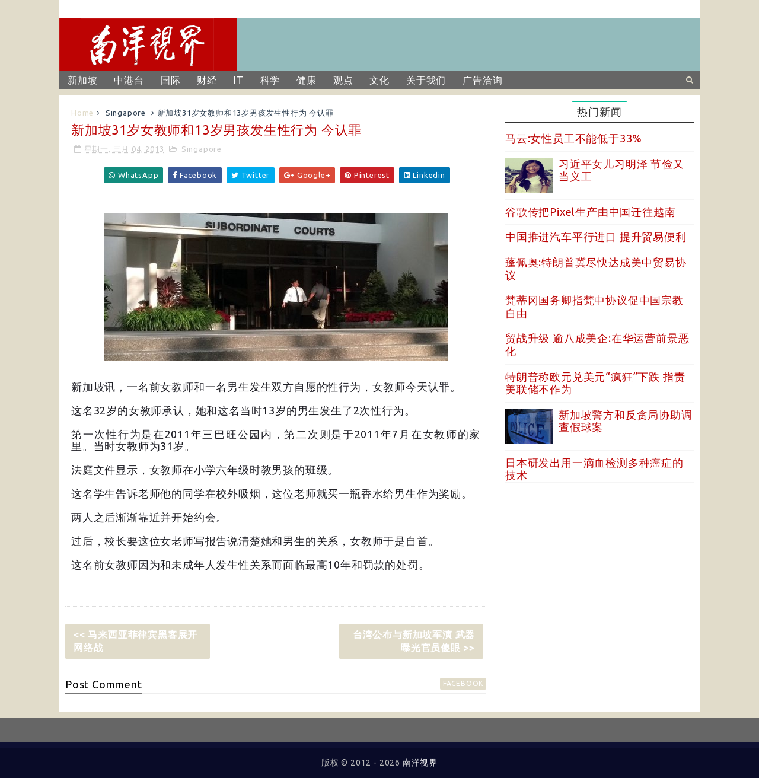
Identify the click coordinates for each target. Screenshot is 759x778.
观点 (343, 80)
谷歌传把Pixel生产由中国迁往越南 (590, 212)
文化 (379, 80)
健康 (306, 80)
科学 (270, 80)
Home (82, 113)
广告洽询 (482, 80)
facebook (463, 683)
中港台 (128, 80)
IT (239, 80)
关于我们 (426, 80)
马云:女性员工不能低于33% (573, 138)
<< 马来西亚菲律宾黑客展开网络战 (135, 641)
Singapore (126, 113)
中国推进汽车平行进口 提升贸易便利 (596, 237)
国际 (171, 80)
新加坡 (82, 80)
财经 (207, 80)
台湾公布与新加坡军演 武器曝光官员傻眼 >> (414, 641)
